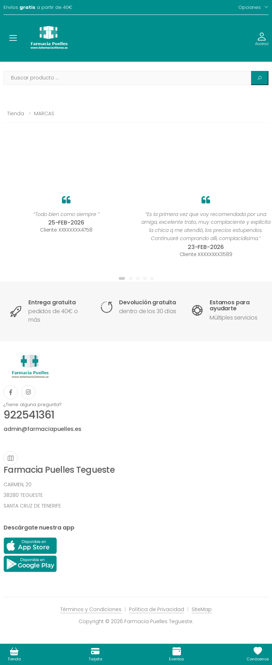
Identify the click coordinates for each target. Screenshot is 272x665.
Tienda (15, 113)
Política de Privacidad (156, 609)
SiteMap (202, 609)
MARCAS (44, 113)
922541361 (29, 415)
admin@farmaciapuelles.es (42, 429)
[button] (122, 278)
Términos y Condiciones (90, 609)
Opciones (249, 7)
